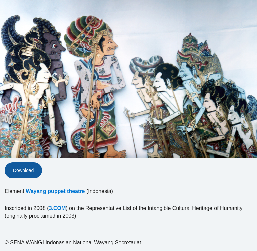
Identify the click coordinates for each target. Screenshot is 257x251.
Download (23, 170)
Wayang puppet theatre (55, 191)
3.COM (57, 208)
